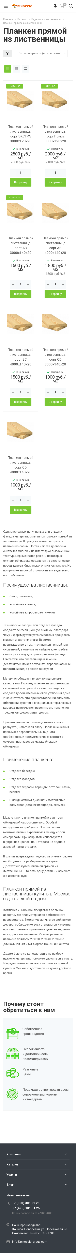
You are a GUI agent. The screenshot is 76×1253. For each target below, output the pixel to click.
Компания (13, 1154)
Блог (10, 1184)
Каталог (12, 1164)
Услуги (11, 1174)
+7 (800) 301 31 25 (26, 1203)
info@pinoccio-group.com (29, 1241)
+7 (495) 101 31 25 (26, 1208)
